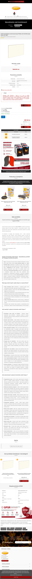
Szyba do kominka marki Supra (10, 256)
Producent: (2, 109)
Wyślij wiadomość (5, 560)
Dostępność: (3, 111)
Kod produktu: (3, 108)
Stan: (2, 110)
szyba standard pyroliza (10, 529)
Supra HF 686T (25, 529)
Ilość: (22, 124)
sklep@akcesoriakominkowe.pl (18, 1)
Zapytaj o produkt (27, 105)
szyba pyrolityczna (13, 242)
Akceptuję (16, 577)
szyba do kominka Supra (18, 529)
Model (11, 26)
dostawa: (2, 113)
